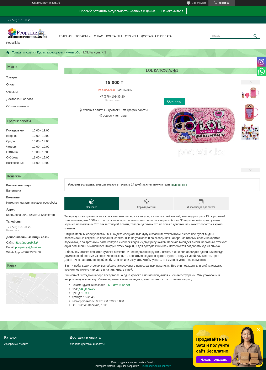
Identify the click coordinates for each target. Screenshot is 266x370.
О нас (98, 36)
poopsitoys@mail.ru (28, 247)
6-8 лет (112, 285)
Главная (65, 36)
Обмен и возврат (18, 106)
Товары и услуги (23, 52)
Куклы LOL (73, 52)
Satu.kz (151, 362)
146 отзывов (199, 2)
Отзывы (131, 36)
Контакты (114, 36)
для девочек (87, 289)
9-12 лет (124, 285)
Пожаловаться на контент (156, 366)
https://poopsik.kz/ (26, 242)
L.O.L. (86, 293)
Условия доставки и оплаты (87, 343)
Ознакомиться (172, 11)
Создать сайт (40, 2)
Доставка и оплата (156, 36)
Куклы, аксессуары (50, 52)
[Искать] (255, 36)
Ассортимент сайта (16, 343)
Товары (81, 36)
